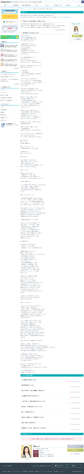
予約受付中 (76, 450)
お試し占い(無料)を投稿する (64, 17)
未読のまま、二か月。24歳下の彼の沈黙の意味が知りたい (9, 80)
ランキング (3, 89)
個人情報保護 (3, 109)
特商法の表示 (3, 114)
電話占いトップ (24, 8)
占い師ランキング (58, 5)
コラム (78, 5)
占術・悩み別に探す (26, 5)
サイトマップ (62, 471)
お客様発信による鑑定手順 (6, 97)
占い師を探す (16, 5)
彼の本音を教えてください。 (8, 76)
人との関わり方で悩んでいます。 (9, 74)
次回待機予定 (76, 446)
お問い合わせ (3, 120)
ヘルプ (2, 107)
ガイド (47, 5)
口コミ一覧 (3, 92)
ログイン (10, 16)
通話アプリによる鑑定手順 (6, 100)
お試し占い (68, 5)
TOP (5, 5)
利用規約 (2, 112)
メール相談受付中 (76, 453)
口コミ (36, 5)
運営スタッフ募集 (4, 95)
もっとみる (16, 68)
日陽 (75, 33)
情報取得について (4, 117)
